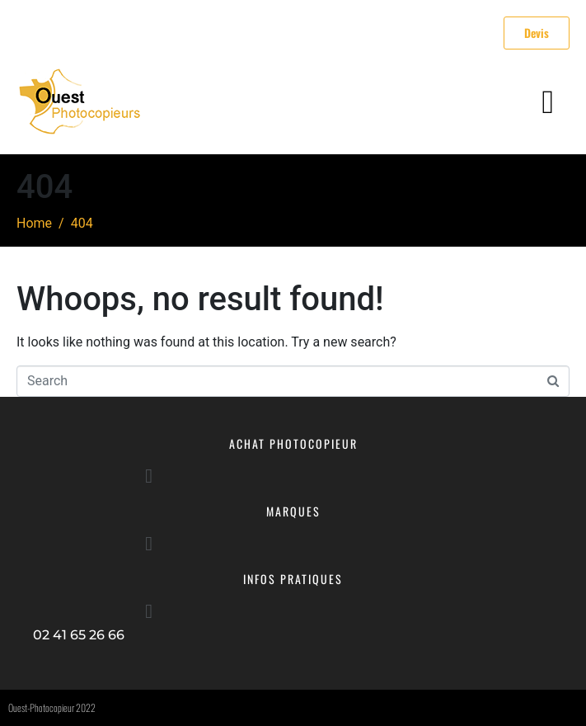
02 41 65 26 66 (78, 635)
